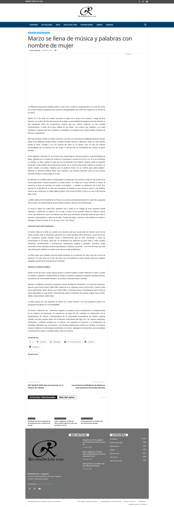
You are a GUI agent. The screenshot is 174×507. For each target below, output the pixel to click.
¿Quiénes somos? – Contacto (137, 504)
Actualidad (46, 25)
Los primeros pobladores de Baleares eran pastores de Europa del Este (88, 386)
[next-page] (104, 397)
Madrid (109, 25)
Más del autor (67, 397)
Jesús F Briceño (35, 50)
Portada (34, 25)
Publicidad (142, 501)
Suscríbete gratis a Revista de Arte (110, 501)
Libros (99, 25)
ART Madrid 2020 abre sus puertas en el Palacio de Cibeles (45, 386)
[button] (145, 24)
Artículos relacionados (42, 397)
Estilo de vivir (70, 25)
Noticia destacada (43, 33)
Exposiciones (87, 25)
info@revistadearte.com (45, 484)
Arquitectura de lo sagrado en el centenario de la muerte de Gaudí (39, 423)
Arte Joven (113, 457)
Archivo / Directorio (130, 501)
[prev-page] (101, 397)
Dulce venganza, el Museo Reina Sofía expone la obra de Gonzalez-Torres (65, 423)
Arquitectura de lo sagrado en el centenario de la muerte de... (94, 442)
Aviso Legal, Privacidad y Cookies (87, 501)
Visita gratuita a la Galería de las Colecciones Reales (92, 422)
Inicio (29, 30)
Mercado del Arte (116, 461)
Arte (58, 25)
